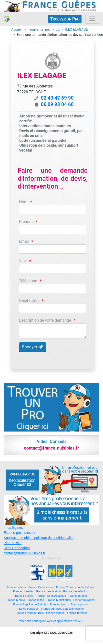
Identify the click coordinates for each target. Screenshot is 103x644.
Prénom (26, 221)
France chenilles (23, 591)
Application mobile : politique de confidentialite (38, 538)
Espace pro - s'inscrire (20, 533)
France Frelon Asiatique (51, 595)
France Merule (16, 599)
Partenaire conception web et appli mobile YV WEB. (51, 621)
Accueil (16, 29)
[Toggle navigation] (92, 19)
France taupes (55, 612)
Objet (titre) (29, 300)
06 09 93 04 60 (57, 104)
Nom (23, 202)
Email (24, 241)
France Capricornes (41, 587)
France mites (35, 599)
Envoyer (32, 347)
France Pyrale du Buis (30, 612)
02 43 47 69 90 (57, 98)
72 (58, 29)
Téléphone (28, 281)
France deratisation (48, 591)
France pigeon (59, 604)
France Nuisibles (83, 599)
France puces (79, 604)
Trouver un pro (39, 29)
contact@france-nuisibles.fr (24, 553)
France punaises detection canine (62, 608)
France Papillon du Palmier (30, 604)
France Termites (77, 612)
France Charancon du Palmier (75, 587)
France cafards (16, 587)
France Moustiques (58, 599)
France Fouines (23, 595)
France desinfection (75, 591)
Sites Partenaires (17, 548)
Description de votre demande (45, 320)
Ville (22, 261)
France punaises (27, 608)
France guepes (78, 595)
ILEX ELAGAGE (76, 29)
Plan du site (12, 543)
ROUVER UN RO (65, 18)
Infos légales (13, 527)
